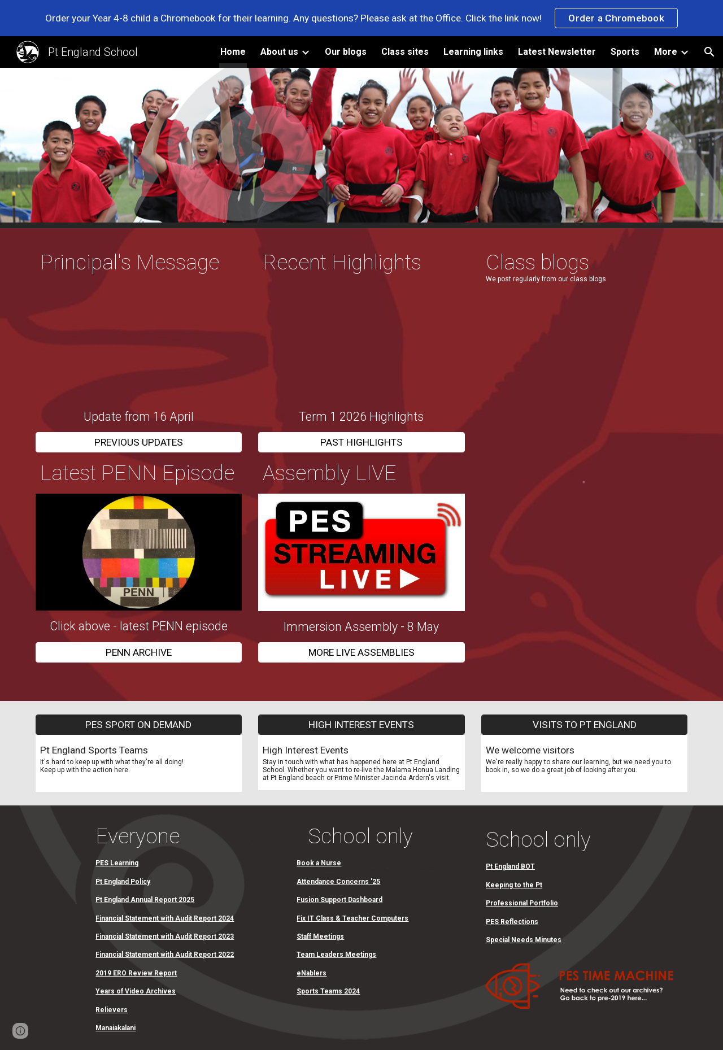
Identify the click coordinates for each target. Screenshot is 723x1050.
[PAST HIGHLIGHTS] (361, 442)
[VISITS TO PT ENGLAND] (584, 724)
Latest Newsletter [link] (557, 51)
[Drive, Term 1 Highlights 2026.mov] (361, 342)
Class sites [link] (405, 51)
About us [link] (279, 51)
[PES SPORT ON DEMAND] (138, 724)
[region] (361, 18)
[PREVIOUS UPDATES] (138, 442)
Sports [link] (625, 51)
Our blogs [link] (346, 51)
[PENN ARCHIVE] (138, 652)
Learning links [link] (473, 51)
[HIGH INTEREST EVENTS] (361, 724)
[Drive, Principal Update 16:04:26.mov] (139, 342)
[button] (709, 52)
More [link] (665, 51)
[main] (139, 262)
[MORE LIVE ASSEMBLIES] (361, 652)
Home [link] (233, 51)
